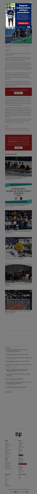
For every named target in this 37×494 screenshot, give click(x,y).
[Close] (30, 2)
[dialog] (18, 247)
